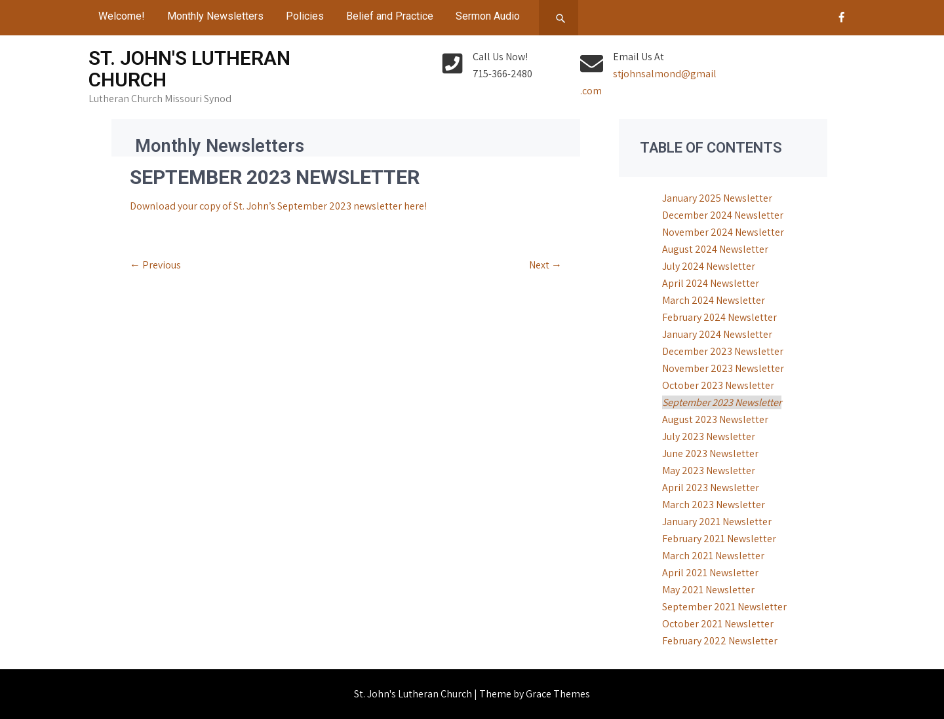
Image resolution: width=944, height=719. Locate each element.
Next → (545, 265)
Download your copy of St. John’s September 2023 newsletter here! (278, 206)
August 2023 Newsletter (715, 419)
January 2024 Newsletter (717, 334)
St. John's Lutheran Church (189, 68)
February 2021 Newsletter (719, 538)
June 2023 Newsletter (710, 453)
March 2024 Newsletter (713, 300)
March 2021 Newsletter (713, 555)
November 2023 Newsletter (723, 368)
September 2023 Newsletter (721, 402)
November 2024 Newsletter (723, 232)
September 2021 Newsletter (724, 607)
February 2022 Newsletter (719, 641)
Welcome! (121, 16)
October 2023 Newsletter (718, 385)
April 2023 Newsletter (710, 487)
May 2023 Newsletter (708, 470)
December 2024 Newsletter (722, 215)
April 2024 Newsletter (710, 283)
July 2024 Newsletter (708, 266)
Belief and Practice (389, 16)
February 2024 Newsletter (719, 317)
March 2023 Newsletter (713, 504)
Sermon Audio (488, 16)
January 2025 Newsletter (717, 198)
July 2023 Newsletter (708, 436)
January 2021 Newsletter (717, 521)
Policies (305, 16)
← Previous (155, 265)
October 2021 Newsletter (718, 624)
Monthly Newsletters (215, 16)
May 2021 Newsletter (708, 590)
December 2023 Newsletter (722, 351)
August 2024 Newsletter (715, 249)
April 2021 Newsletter (710, 573)
